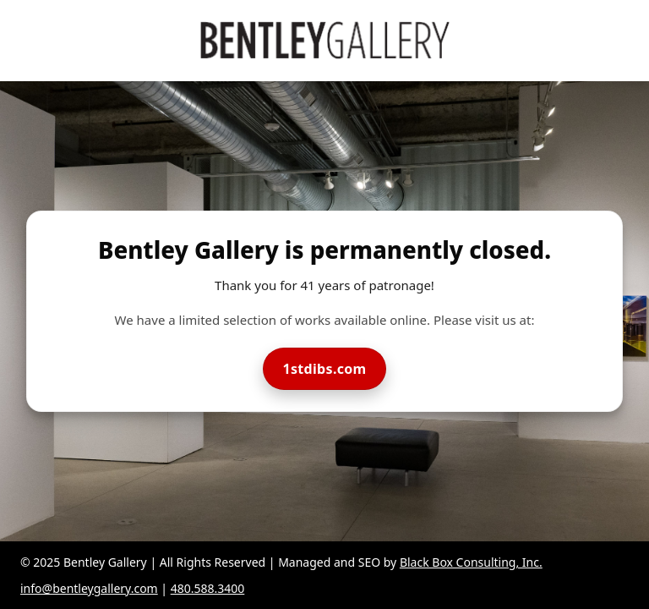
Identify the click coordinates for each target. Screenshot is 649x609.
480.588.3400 (208, 588)
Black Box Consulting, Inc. (471, 562)
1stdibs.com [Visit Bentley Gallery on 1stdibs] (324, 368)
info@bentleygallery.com (89, 588)
